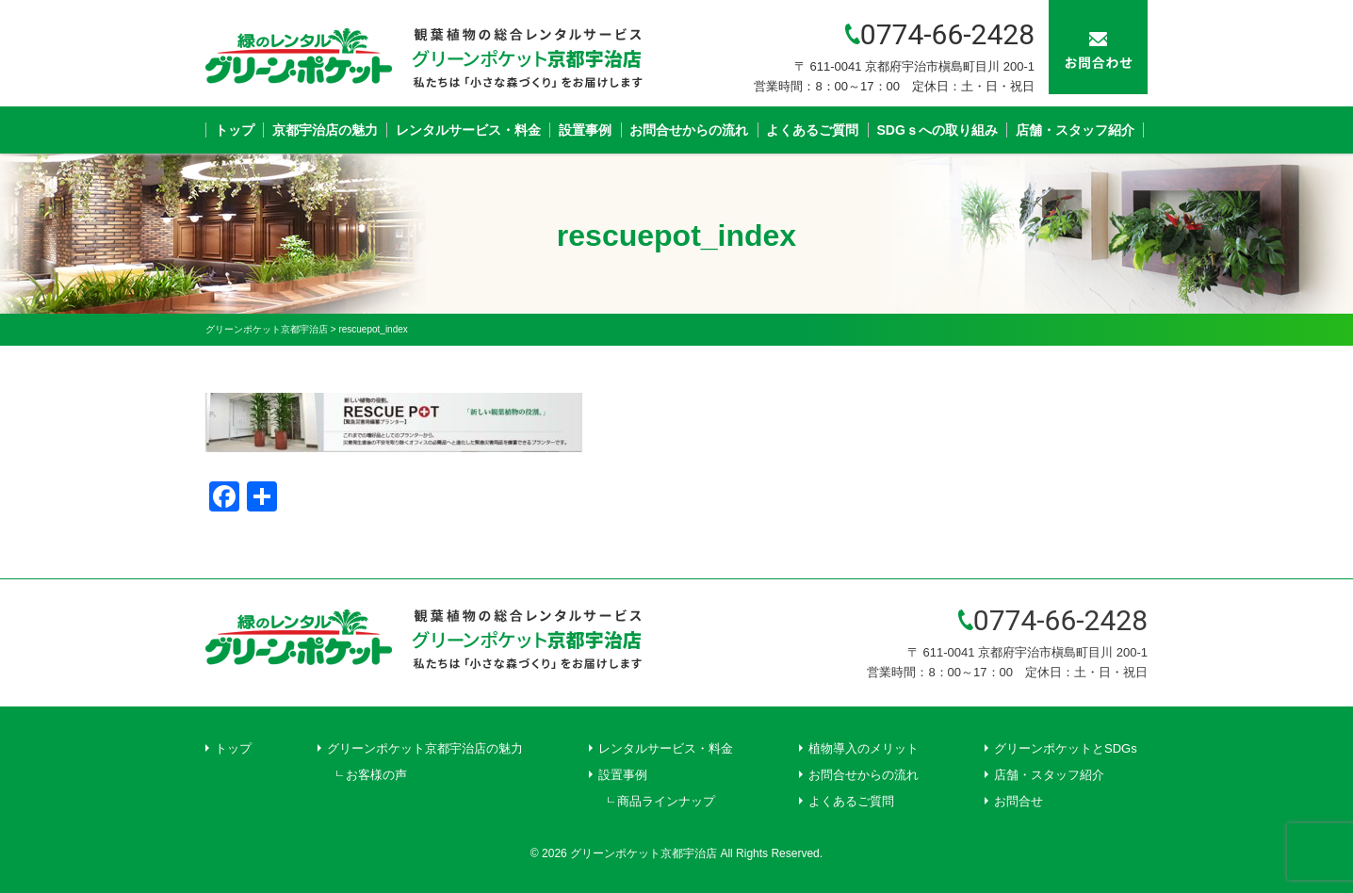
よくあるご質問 (812, 130)
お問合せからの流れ (688, 130)
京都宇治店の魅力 (325, 130)
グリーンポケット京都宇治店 (643, 853)
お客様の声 (376, 775)
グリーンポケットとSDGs (1065, 748)
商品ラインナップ (666, 801)
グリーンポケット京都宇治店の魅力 (425, 748)
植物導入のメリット (863, 748)
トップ (234, 130)
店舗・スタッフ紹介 (1075, 130)
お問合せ (1018, 801)
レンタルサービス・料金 (468, 130)
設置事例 (585, 130)
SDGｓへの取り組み (937, 130)
